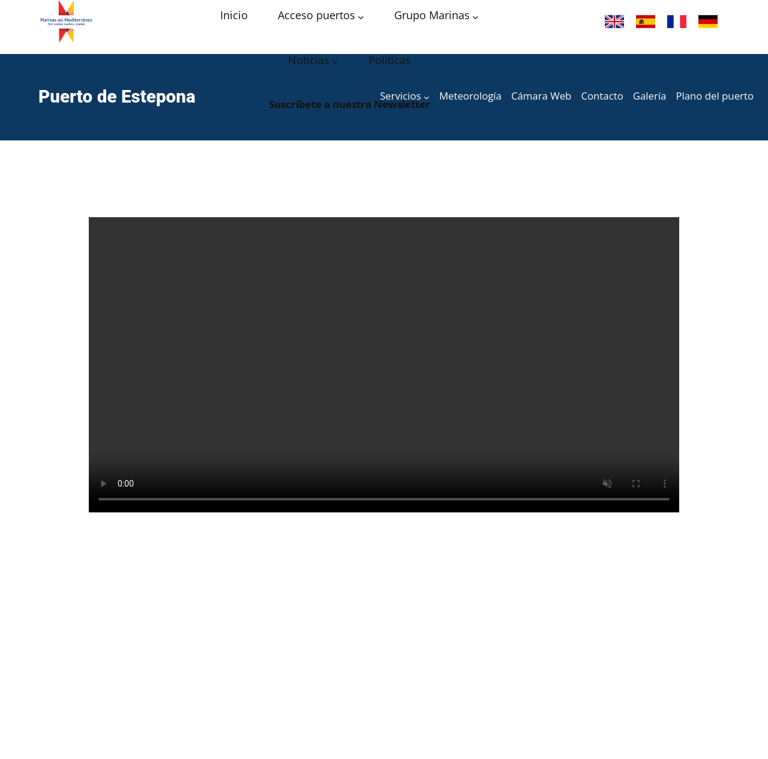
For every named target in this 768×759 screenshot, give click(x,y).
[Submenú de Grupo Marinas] (475, 16)
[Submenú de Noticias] (335, 61)
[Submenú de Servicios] (427, 97)
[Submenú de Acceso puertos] (361, 16)
